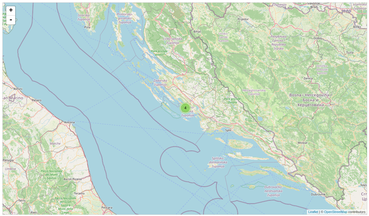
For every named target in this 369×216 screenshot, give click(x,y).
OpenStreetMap (336, 212)
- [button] (11, 20)
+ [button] (11, 10)
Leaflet (313, 212)
